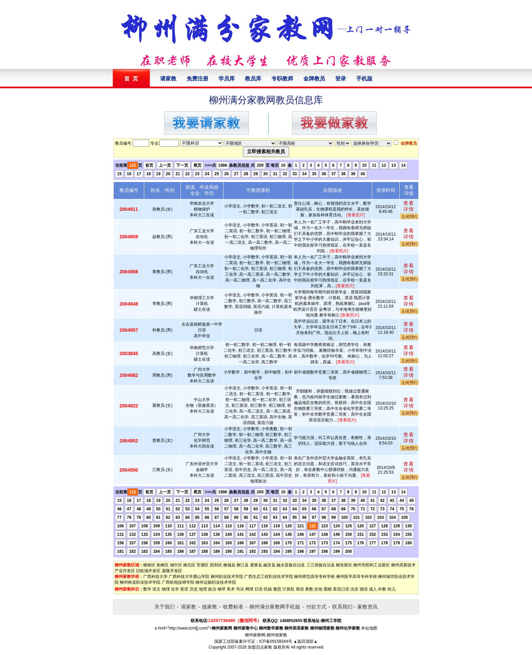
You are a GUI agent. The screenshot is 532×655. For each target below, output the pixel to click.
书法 (240, 589)
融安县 (269, 565)
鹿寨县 (256, 565)
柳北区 (189, 565)
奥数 (309, 589)
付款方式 (316, 606)
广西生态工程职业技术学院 (268, 576)
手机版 (364, 78)
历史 (194, 589)
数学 (147, 589)
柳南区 (149, 565)
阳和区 (216, 565)
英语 (184, 589)
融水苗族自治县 (291, 565)
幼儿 (391, 589)
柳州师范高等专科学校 (314, 576)
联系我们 (342, 606)
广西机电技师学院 (178, 582)
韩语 (300, 589)
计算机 (288, 589)
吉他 (318, 589)
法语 (354, 589)
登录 (340, 78)
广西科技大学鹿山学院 (189, 576)
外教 (382, 589)
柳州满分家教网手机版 (274, 606)
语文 (156, 589)
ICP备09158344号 (275, 641)
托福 (268, 589)
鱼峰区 (162, 565)
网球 (249, 589)
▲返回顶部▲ (305, 641)
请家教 (168, 78)
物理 (166, 589)
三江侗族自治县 (320, 565)
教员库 (253, 78)
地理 (203, 589)
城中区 (176, 565)
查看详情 (408, 206)
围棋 (328, 589)
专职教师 (282, 78)
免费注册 (197, 78)
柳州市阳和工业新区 (371, 565)
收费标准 (233, 606)
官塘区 (202, 565)
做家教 (209, 606)
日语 (258, 589)
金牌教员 (314, 78)
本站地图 (369, 628)
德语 (364, 589)
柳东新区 (344, 565)
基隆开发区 (172, 570)
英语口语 (341, 589)
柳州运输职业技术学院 (215, 582)
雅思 (277, 589)
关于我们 (164, 606)
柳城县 (229, 565)
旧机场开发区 (148, 570)
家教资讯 (367, 606)
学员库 (226, 78)
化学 (175, 589)
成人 (373, 589)
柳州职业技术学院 (227, 576)
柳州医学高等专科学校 (356, 576)
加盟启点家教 (260, 647)
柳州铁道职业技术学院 (140, 582)
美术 (231, 589)
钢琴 (221, 589)
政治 (212, 589)
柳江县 (242, 565)
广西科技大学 (155, 576)
